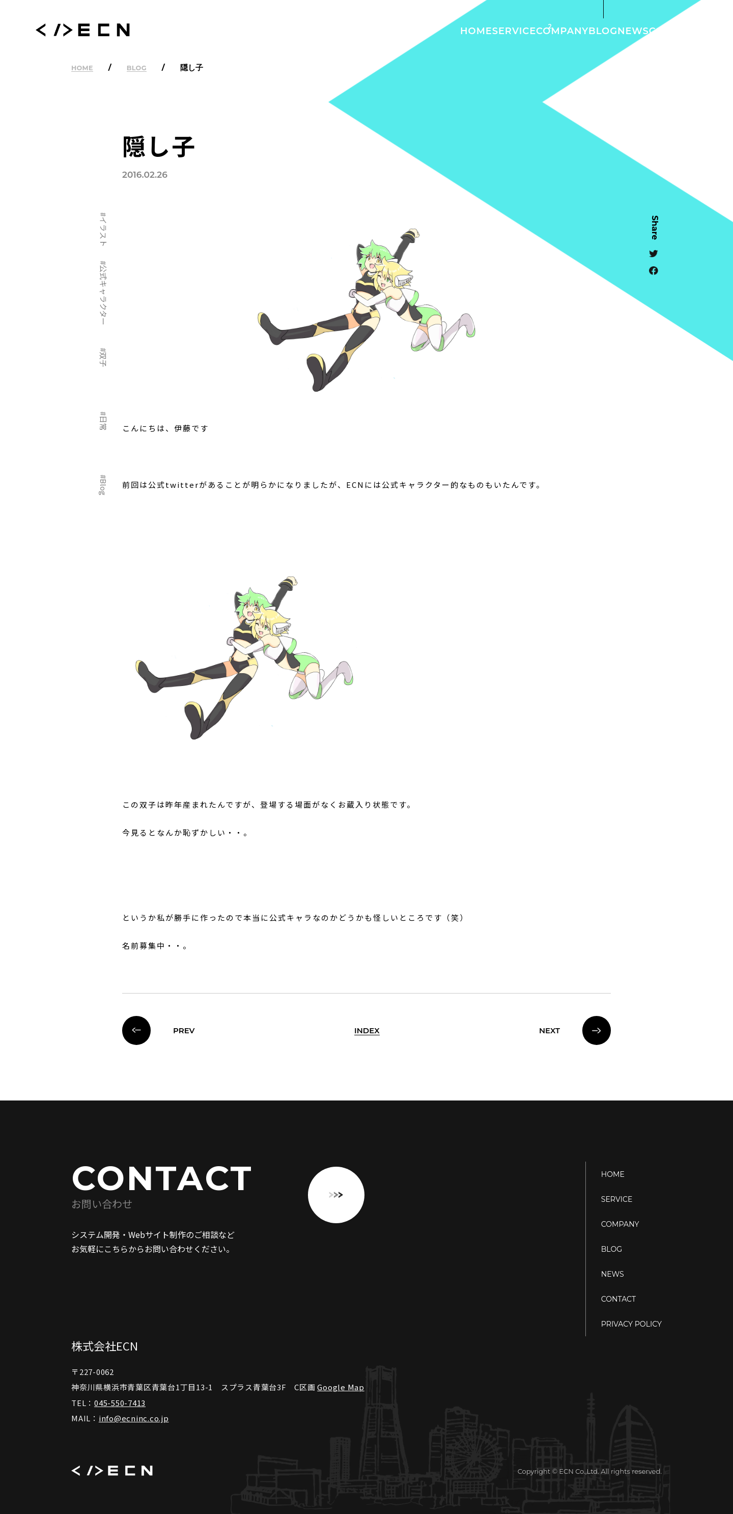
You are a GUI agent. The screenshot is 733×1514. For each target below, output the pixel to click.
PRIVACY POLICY (625, 1323)
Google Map (340, 1387)
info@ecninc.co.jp (134, 1418)
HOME (376, 30)
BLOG (557, 30)
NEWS (606, 30)
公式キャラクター (103, 295)
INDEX (367, 1030)
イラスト (103, 231)
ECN (83, 31)
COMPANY (498, 30)
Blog (103, 487)
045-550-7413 (120, 1402)
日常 (103, 423)
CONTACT (664, 30)
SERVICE (433, 30)
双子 (103, 359)
